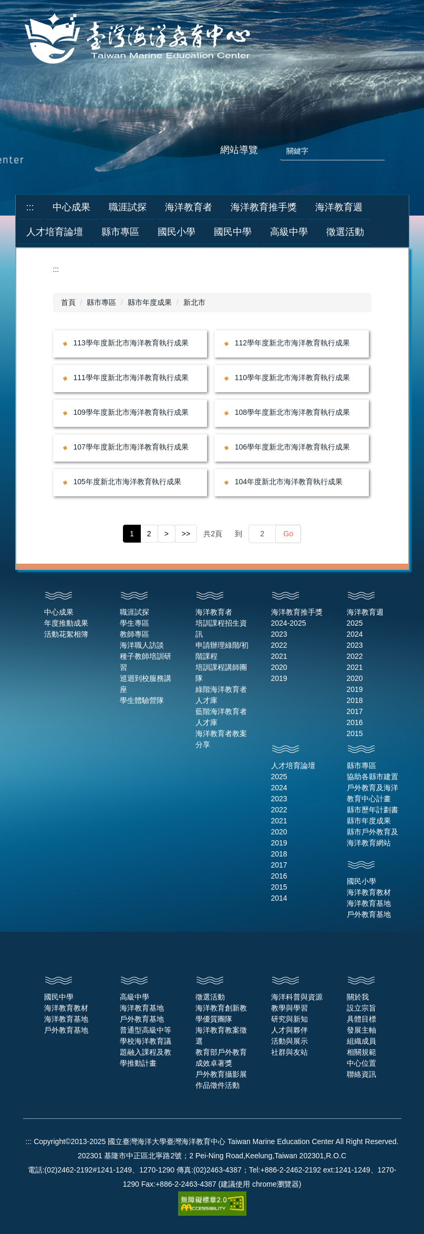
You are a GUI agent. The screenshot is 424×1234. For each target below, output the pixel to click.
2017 (355, 711)
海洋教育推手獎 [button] (264, 207)
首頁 (68, 302)
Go (288, 533)
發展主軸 (361, 1030)
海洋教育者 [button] (188, 207)
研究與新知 (289, 1019)
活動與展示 (289, 1041)
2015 (355, 733)
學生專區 (134, 623)
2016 (355, 722)
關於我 (358, 997)
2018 (355, 700)
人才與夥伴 (289, 1030)
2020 (279, 667)
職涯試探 (134, 612)
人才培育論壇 (293, 765)
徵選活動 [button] (345, 232)
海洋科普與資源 (297, 997)
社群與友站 (289, 1052)
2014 (279, 898)
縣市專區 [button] (120, 232)
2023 (279, 634)
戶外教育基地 (369, 914)
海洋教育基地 (369, 903)
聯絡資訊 (361, 1074)
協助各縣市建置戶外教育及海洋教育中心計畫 (372, 787)
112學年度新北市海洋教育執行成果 (292, 343)
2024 (355, 634)
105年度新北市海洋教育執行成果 (127, 481)
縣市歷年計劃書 (372, 809)
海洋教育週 (365, 612)
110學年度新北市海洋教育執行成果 (292, 377)
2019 (279, 678)
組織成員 (361, 1041)
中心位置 (361, 1063)
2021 (279, 656)
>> (186, 533)
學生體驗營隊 (142, 700)
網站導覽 (239, 150)
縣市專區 (101, 302)
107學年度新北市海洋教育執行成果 (131, 447)
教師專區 (134, 634)
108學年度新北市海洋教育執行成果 (292, 412)
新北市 (194, 302)
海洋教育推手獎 (297, 612)
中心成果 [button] (71, 207)
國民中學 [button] (233, 232)
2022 (279, 645)
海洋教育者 (213, 612)
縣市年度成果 (150, 302)
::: (30, 207)
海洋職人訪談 (142, 645)
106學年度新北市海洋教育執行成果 (292, 447)
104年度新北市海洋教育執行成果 (289, 481)
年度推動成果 (66, 623)
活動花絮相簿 (66, 634)
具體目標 (361, 1019)
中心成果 (59, 612)
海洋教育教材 (369, 892)
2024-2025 (288, 623)
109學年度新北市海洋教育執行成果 (131, 412)
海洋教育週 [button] (339, 207)
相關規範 (361, 1052)
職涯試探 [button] (128, 207)
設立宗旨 (361, 1008)
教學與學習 (289, 1008)
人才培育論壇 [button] (54, 232)
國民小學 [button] (176, 232)
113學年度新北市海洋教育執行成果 (131, 343)
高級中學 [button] (289, 232)
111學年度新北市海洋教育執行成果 (131, 377)
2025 (355, 623)
